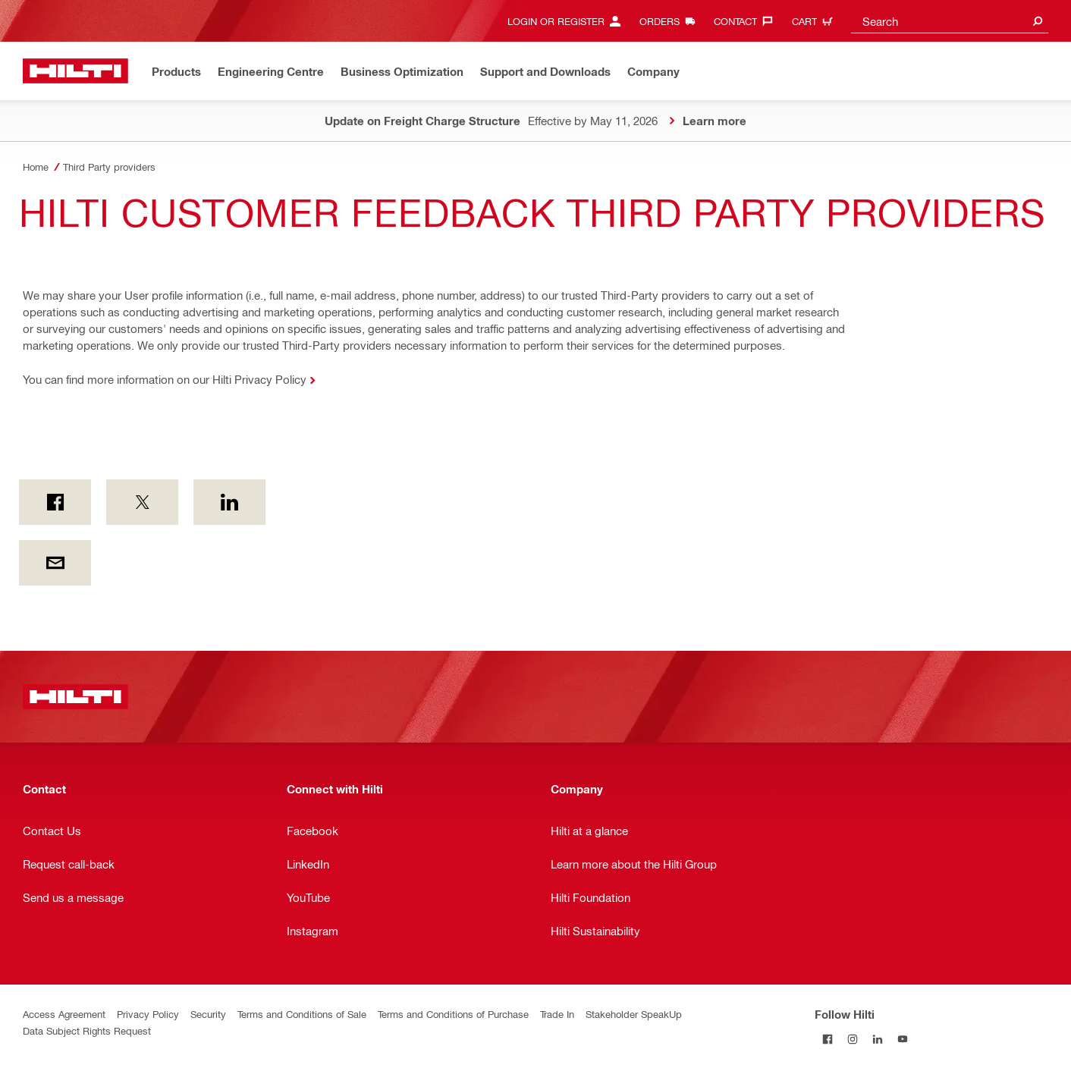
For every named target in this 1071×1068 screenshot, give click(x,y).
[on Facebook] (55, 502)
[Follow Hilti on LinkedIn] (877, 1038)
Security (208, 1013)
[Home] (75, 70)
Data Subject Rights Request (87, 1030)
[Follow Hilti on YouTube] (902, 1038)
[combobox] (949, 20)
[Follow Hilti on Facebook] (827, 1038)
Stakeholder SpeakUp (634, 1013)
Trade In (557, 1013)
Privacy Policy (148, 1013)
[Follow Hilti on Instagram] (852, 1038)
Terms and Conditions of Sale (301, 1013)
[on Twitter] (142, 502)
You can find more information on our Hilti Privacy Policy (164, 379)
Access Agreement (64, 1013)
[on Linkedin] (229, 502)
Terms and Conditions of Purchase (453, 1013)
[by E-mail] (55, 563)
